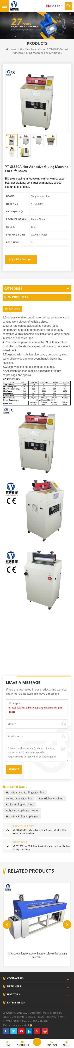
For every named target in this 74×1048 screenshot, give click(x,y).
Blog (41, 1017)
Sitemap (52, 1017)
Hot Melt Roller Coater (33, 49)
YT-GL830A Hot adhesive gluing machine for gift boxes (35, 709)
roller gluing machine (19, 804)
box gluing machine (51, 798)
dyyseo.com (40, 1021)
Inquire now (17, 259)
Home (11, 49)
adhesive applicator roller (22, 810)
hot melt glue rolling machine (25, 792)
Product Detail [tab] (12, 309)
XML (62, 1017)
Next (67, 924)
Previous (7, 924)
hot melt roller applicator (22, 816)
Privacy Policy (12, 1021)
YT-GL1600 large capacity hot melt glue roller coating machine (37, 955)
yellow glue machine (19, 798)
